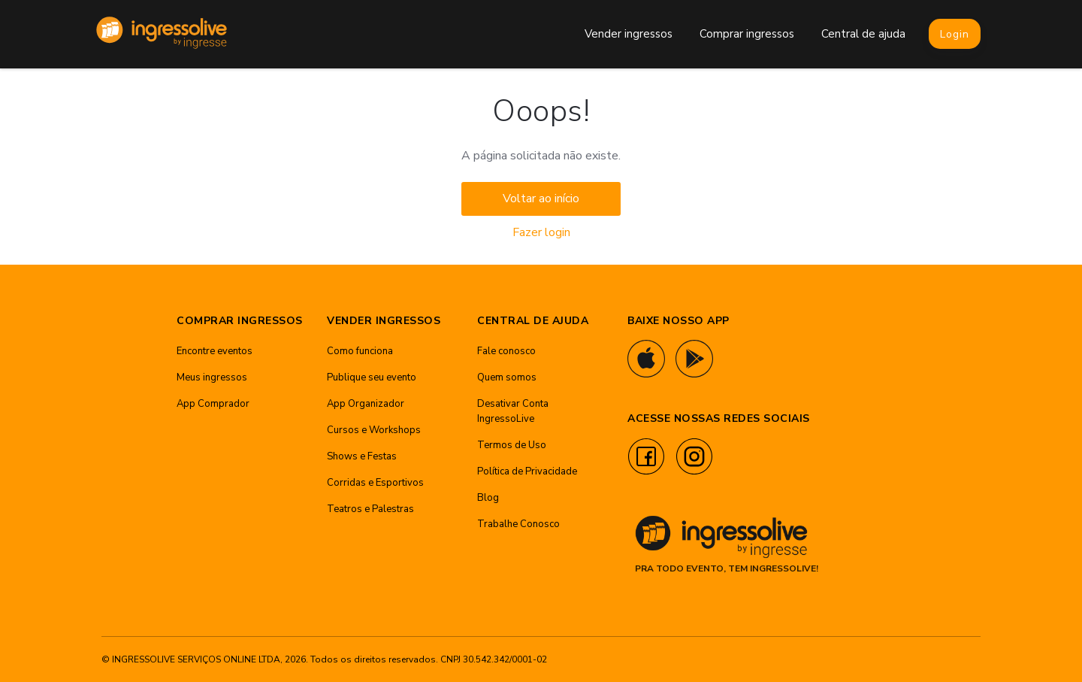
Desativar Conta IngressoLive (513, 411)
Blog (488, 498)
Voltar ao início (541, 198)
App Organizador (365, 404)
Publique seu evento (371, 377)
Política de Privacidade (527, 471)
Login (954, 34)
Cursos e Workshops (374, 430)
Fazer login (541, 232)
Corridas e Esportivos (375, 483)
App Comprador (213, 404)
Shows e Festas (362, 456)
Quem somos (506, 377)
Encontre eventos (214, 351)
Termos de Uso (511, 445)
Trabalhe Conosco (518, 524)
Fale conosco (506, 351)
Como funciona (360, 351)
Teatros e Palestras (370, 509)
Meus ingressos (212, 377)
